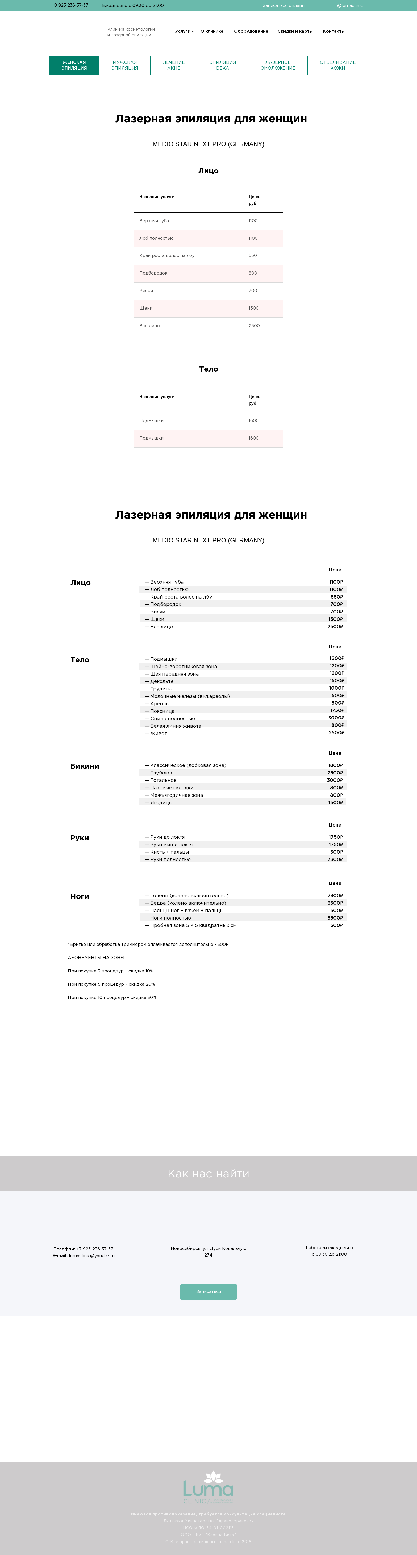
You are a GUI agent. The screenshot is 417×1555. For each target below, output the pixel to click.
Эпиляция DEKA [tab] (222, 65)
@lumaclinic (350, 6)
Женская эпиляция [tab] (74, 65)
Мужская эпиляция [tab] (124, 65)
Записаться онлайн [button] (284, 6)
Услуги (182, 31)
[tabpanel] (208, 744)
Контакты (334, 31)
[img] (402, 1497)
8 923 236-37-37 (71, 5)
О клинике (212, 31)
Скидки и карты (295, 31)
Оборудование (251, 31)
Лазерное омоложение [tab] (278, 65)
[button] (208, 1292)
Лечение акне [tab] (174, 65)
